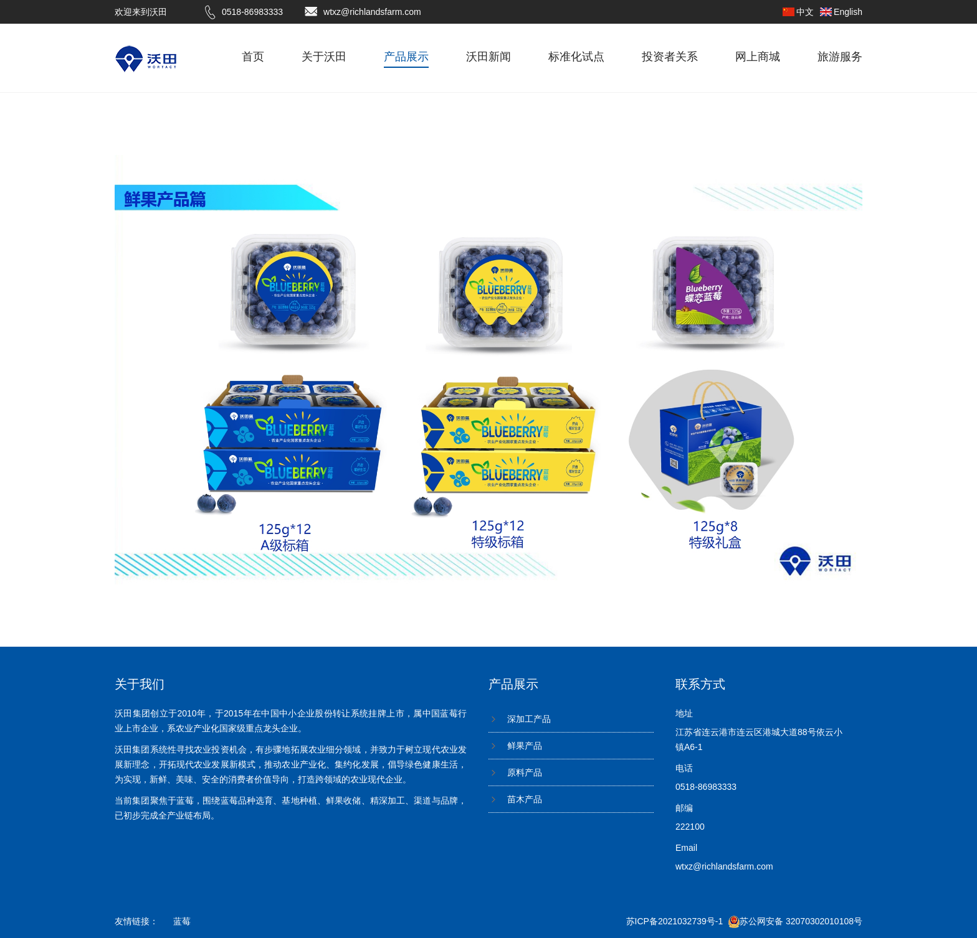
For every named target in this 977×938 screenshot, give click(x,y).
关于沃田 (324, 57)
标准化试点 (576, 57)
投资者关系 (670, 57)
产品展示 (406, 57)
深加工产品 (529, 719)
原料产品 (524, 772)
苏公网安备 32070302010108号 (795, 921)
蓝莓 (182, 921)
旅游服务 (839, 57)
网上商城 (757, 57)
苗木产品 (524, 799)
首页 (253, 57)
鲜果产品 (524, 746)
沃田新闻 (488, 57)
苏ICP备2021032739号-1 (674, 921)
